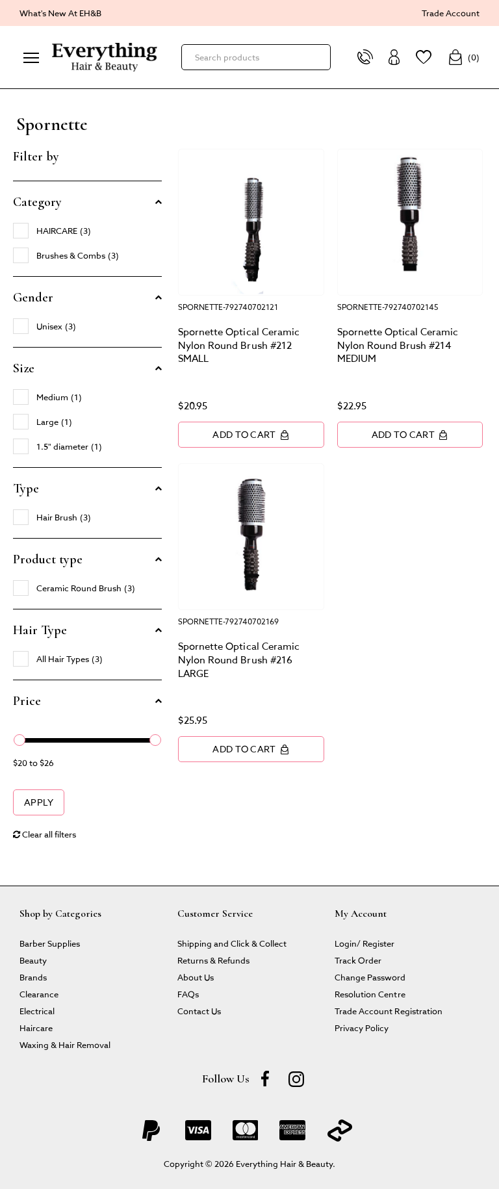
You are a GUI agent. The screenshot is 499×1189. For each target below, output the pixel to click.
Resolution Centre (370, 994)
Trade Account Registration (388, 1011)
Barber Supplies (49, 943)
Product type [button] (48, 559)
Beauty (33, 960)
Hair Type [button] (40, 630)
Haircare (36, 1027)
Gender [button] (33, 297)
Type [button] (26, 488)
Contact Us (199, 1011)
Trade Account (451, 13)
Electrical (37, 1011)
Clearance (38, 994)
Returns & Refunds (213, 960)
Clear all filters (44, 834)
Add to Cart (250, 434)
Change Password (370, 977)
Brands (33, 977)
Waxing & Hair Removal (64, 1044)
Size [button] (23, 368)
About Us (195, 977)
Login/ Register (364, 943)
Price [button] (27, 701)
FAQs (188, 994)
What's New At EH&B (60, 13)
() (464, 57)
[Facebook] (265, 1078)
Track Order (358, 960)
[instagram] (296, 1078)
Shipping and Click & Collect (232, 943)
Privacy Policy (362, 1027)
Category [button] (37, 202)
